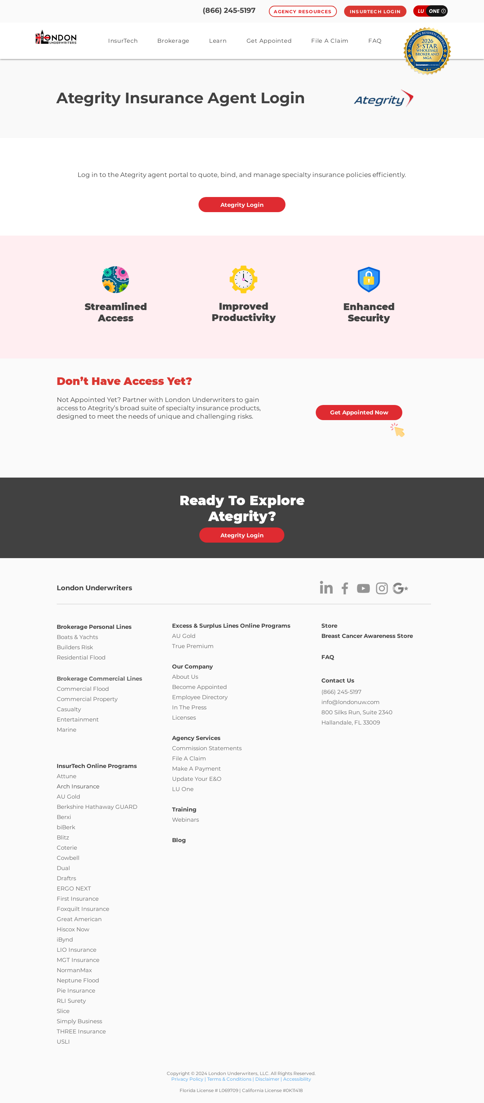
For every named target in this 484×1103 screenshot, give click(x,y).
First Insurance (78, 898)
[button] (218, 40)
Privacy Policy (188, 1079)
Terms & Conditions (229, 1079)
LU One (183, 789)
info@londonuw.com (350, 702)
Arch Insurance (78, 786)
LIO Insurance (76, 949)
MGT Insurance (78, 959)
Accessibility (297, 1079)
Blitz (63, 837)
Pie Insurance (76, 990)
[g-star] (400, 588)
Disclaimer (267, 1079)
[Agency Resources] (303, 11)
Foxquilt (68, 908)
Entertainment (78, 719)
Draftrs (66, 878)
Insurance (95, 908)
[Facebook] (345, 588)
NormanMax (74, 970)
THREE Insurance (81, 1031)
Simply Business (79, 1021)
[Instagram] (382, 588)
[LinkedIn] (326, 588)
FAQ (327, 657)
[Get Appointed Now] (359, 412)
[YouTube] (363, 588)
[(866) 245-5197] (229, 10)
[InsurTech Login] (375, 11)
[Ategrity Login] (242, 204)
